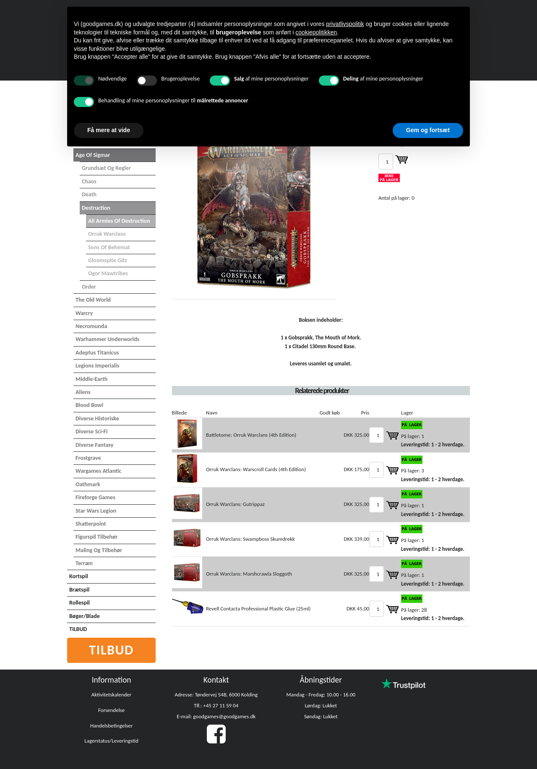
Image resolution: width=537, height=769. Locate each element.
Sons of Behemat (109, 247)
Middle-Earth (91, 379)
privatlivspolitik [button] (345, 24)
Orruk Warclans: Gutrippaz (235, 504)
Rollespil (79, 602)
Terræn (84, 563)
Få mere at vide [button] (108, 130)
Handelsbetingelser (111, 725)
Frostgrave (88, 457)
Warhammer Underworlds (107, 339)
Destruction (96, 207)
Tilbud (111, 650)
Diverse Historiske (97, 418)
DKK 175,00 (357, 469)
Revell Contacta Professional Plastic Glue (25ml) (258, 608)
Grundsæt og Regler (106, 168)
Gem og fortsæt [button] (428, 130)
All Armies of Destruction (119, 220)
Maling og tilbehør (99, 550)
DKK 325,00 (357, 435)
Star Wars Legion (96, 510)
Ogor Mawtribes (108, 273)
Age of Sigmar (93, 155)
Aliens (83, 392)
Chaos (89, 181)
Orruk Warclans (107, 233)
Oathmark (88, 484)
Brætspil (79, 589)
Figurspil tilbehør (96, 536)
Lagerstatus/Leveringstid (111, 741)
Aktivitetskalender (111, 694)
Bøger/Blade (84, 616)
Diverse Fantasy (94, 444)
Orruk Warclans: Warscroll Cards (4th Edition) (256, 469)
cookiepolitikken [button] (316, 32)
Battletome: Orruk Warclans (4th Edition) (251, 435)
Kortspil (78, 576)
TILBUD (78, 629)
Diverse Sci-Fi (91, 431)
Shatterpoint (91, 523)
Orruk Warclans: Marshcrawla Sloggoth (249, 574)
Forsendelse (111, 710)
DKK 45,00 (358, 608)
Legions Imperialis (97, 365)
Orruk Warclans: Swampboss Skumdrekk (250, 539)
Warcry (84, 313)
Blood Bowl (89, 405)
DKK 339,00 (357, 539)
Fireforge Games (95, 497)
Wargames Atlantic (98, 470)
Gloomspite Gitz (107, 260)
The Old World (93, 299)
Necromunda (91, 326)
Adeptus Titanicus (97, 352)
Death (89, 194)
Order (89, 286)
